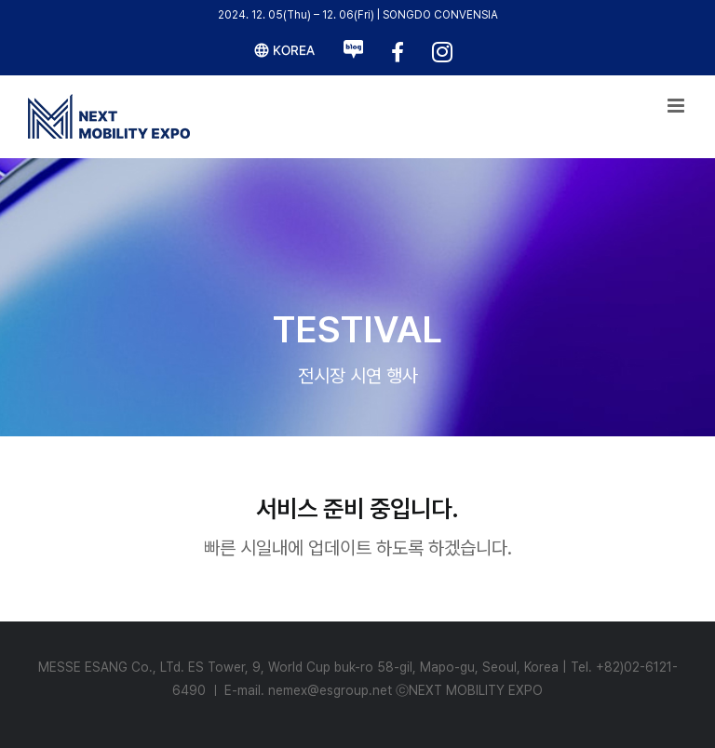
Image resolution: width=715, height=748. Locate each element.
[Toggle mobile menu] (677, 105)
